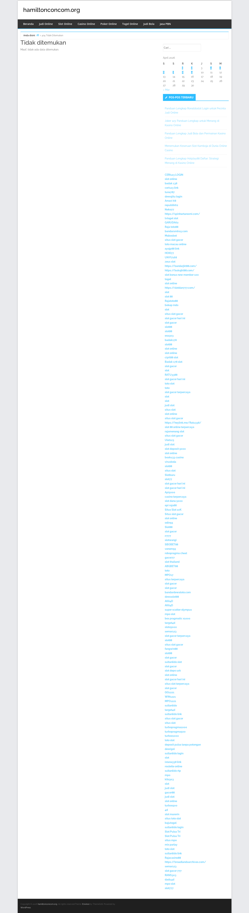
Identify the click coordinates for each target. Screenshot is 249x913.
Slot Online (65, 24)
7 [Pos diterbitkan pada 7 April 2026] (173, 72)
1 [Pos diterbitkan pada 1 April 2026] (182, 68)
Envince (85, 904)
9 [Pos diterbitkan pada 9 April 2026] (192, 72)
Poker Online (108, 24)
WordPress (25, 907)
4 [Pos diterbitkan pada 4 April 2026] (211, 68)
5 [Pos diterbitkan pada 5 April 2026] (220, 68)
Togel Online (130, 24)
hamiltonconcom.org (51, 9)
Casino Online (86, 24)
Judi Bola (148, 24)
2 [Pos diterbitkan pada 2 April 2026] (191, 68)
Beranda (28, 24)
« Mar (166, 89)
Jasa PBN (165, 24)
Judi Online (46, 24)
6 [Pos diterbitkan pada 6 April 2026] (163, 72)
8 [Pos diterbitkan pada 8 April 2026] (182, 72)
